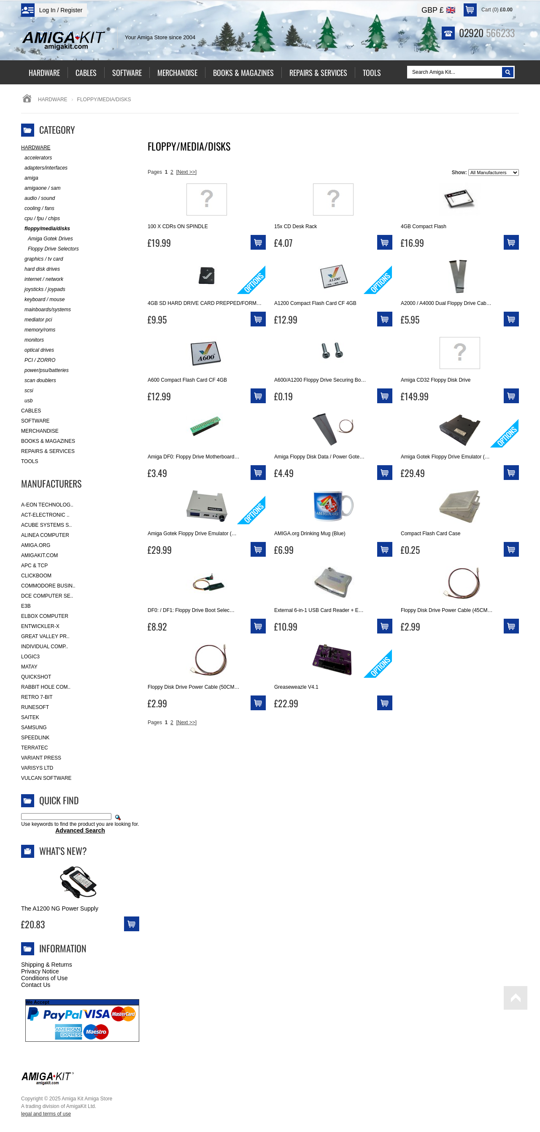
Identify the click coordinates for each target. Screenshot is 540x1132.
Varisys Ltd (37, 768)
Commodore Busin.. (48, 586)
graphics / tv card (42, 259)
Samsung (34, 727)
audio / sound (38, 198)
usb (26, 400)
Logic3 (30, 657)
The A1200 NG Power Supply (59, 908)
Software (35, 421)
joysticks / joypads (43, 289)
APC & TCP (34, 566)
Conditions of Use (44, 978)
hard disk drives (40, 269)
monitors (32, 340)
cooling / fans (37, 208)
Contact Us (35, 984)
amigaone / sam (40, 188)
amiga (29, 178)
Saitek (30, 717)
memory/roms (38, 330)
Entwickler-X (40, 626)
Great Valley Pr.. (45, 636)
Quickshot (36, 677)
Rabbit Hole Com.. (45, 687)
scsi (27, 390)
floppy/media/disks (45, 228)
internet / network (42, 279)
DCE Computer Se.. (47, 596)
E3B (26, 606)
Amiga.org (35, 545)
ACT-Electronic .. (45, 515)
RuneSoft (35, 707)
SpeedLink (35, 738)
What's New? (63, 850)
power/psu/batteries (45, 370)
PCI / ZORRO (38, 360)
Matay (29, 667)
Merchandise (40, 431)
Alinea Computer (45, 535)
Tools (29, 461)
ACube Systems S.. (46, 525)
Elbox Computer (44, 616)
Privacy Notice (40, 971)
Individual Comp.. (44, 647)
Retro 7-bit (37, 697)
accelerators (36, 158)
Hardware (53, 99)
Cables (31, 411)
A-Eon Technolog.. (47, 505)
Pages (155, 172)
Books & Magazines (48, 441)
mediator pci (36, 319)
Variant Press (41, 758)
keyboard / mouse (43, 299)
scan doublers (38, 380)
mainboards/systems (46, 309)
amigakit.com (39, 555)
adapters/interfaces (44, 168)
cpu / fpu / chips (40, 218)
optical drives (37, 350)
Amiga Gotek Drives (47, 239)
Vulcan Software (46, 778)
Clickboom (36, 576)
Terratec (34, 748)
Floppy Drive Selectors (50, 249)
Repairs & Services (48, 451)
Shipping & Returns (46, 964)
